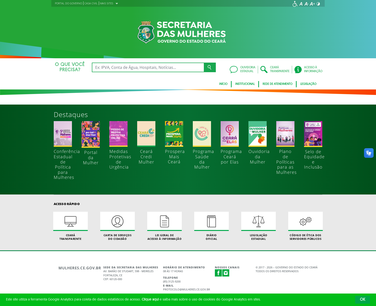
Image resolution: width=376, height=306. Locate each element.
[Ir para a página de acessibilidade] (295, 4)
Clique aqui (150, 299)
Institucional (245, 84)
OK (362, 300)
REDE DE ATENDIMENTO (277, 84)
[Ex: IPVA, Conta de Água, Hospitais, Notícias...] (148, 67)
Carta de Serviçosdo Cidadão (117, 226)
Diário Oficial (211, 226)
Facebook (218, 273)
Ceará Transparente (70, 226)
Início (223, 84)
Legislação (308, 84)
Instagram (225, 273)
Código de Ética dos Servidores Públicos (305, 226)
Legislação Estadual (258, 226)
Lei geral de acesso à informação (164, 226)
